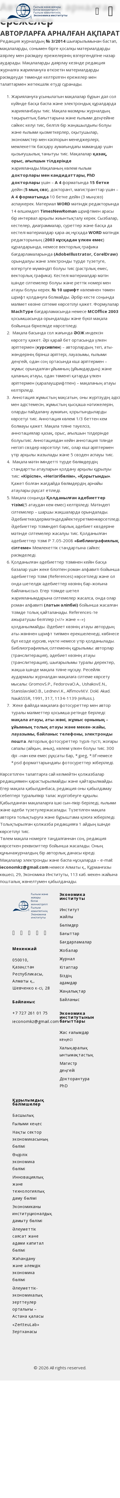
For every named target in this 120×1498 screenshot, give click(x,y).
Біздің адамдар (69, 979)
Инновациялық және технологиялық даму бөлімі (28, 1187)
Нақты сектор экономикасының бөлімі (28, 1139)
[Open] (110, 11)
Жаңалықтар (73, 991)
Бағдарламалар (75, 942)
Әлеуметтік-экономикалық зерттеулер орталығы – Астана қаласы (28, 1302)
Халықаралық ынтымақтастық (75, 1051)
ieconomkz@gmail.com (31, 1021)
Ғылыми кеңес (27, 1123)
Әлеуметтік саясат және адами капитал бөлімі (28, 1239)
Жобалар (69, 950)
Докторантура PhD (75, 1082)
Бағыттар (70, 933)
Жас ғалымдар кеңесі (74, 1036)
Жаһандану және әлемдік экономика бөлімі (26, 1269)
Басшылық (23, 1115)
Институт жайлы (70, 913)
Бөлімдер (69, 925)
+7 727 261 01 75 (30, 1013)
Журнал (67, 958)
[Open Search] (96, 11)
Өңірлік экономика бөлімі (23, 1161)
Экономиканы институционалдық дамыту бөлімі (28, 1213)
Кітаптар (69, 967)
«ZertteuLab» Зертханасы (25, 1328)
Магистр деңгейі (69, 1067)
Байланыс (70, 999)
